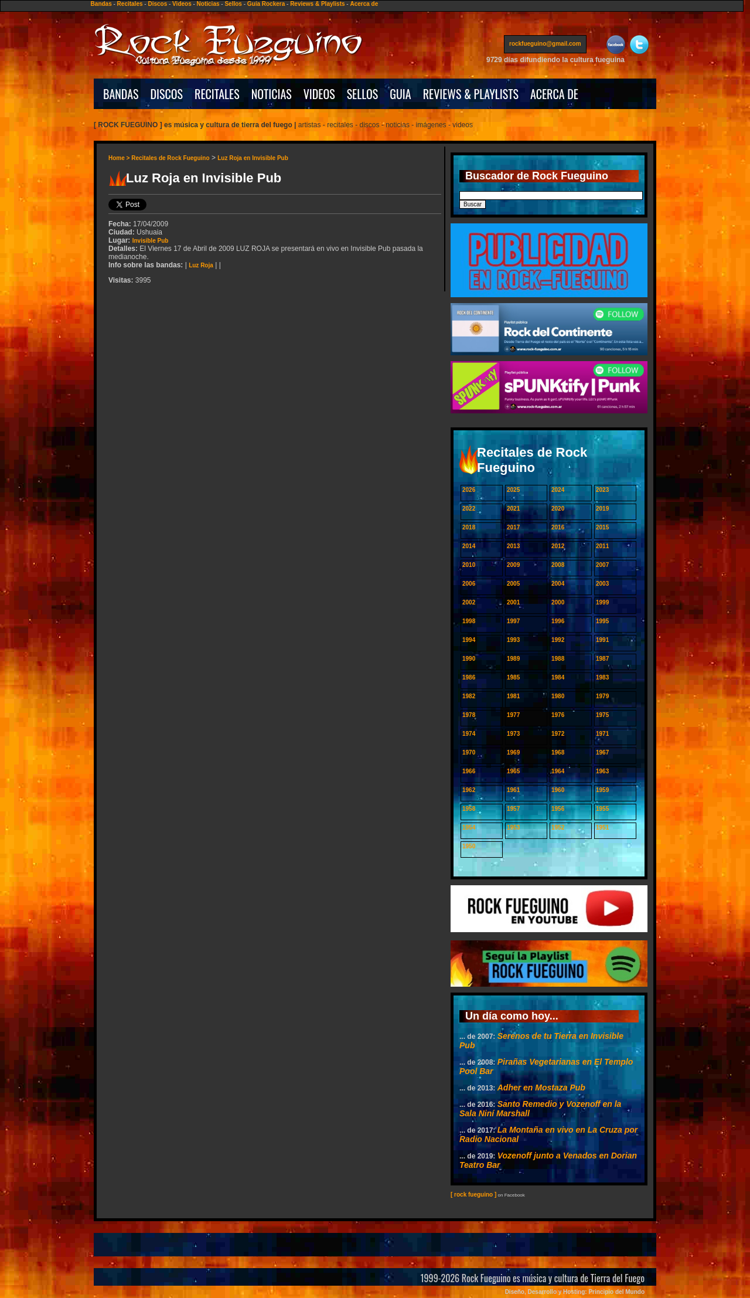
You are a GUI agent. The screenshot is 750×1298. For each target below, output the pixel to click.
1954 (468, 827)
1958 (468, 809)
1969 (513, 752)
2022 (468, 508)
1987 (602, 658)
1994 (468, 640)
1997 (513, 621)
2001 (513, 602)
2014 (468, 546)
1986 (468, 677)
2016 (557, 527)
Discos (157, 4)
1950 (468, 846)
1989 (513, 658)
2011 (602, 546)
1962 (468, 790)
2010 (468, 565)
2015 (602, 527)
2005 (513, 583)
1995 (602, 621)
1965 (513, 771)
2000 (557, 602)
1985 (513, 677)
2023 (602, 490)
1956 (557, 809)
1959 (602, 790)
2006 (468, 583)
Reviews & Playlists (317, 4)
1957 (513, 809)
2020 (557, 508)
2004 (557, 583)
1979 (602, 696)
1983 (602, 677)
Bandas (101, 4)
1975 (602, 715)
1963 (602, 771)
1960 (557, 790)
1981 (513, 696)
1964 (557, 771)
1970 (468, 752)
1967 (602, 752)
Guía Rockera (266, 4)
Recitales (130, 4)
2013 (513, 546)
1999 (602, 602)
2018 (468, 527)
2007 (602, 565)
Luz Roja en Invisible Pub (252, 158)
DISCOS (167, 94)
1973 (513, 733)
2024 (557, 490)
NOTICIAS (271, 94)
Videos (182, 4)
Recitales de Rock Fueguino (170, 158)
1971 (602, 733)
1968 (557, 752)
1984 (557, 677)
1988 (557, 658)
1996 (557, 621)
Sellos (232, 4)
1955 (602, 809)
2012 (557, 546)
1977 (513, 715)
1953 (513, 827)
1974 (468, 733)
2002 (468, 602)
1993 (513, 640)
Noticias (208, 4)
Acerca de (364, 4)
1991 (602, 640)
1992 (557, 640)
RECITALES (217, 94)
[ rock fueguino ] (473, 1194)
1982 (468, 696)
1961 (513, 790)
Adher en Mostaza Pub (541, 1087)
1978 (468, 715)
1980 (557, 696)
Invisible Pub (150, 240)
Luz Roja (201, 265)
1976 (557, 715)
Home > (119, 158)
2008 (557, 565)
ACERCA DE (554, 94)
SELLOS (363, 94)
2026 (468, 490)
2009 (513, 565)
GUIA (400, 94)
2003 (602, 583)
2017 (513, 527)
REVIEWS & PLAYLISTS (471, 94)
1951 (602, 827)
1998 (468, 621)
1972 (557, 733)
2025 (513, 490)
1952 (557, 827)
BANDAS (121, 94)
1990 (468, 658)
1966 (468, 771)
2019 (602, 508)
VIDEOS (319, 94)
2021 (513, 508)
